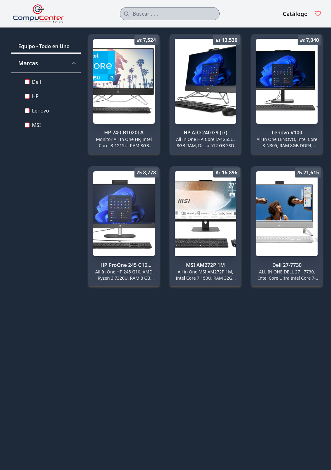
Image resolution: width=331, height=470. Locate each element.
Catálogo (295, 14)
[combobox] (170, 13)
